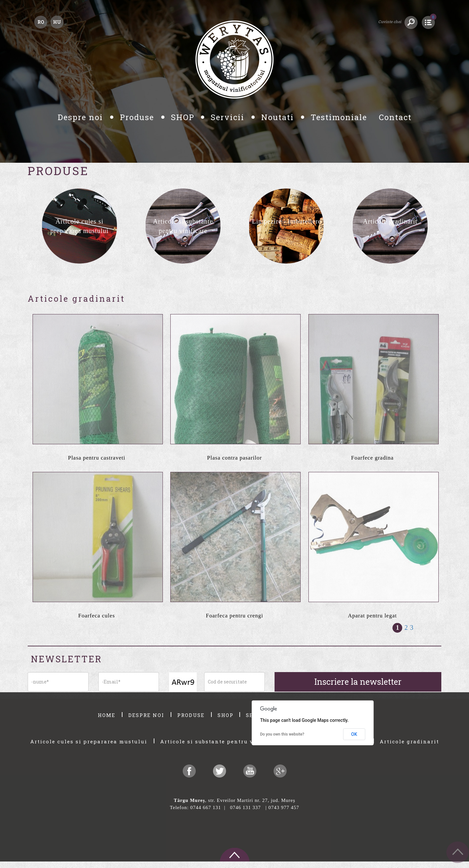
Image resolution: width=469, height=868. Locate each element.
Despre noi (82, 117)
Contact (395, 117)
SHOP (182, 117)
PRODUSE (191, 715)
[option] (79, 226)
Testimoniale (340, 117)
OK (354, 734)
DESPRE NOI (147, 715)
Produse (138, 117)
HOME (107, 715)
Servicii (229, 117)
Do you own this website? (282, 734)
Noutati (278, 117)
